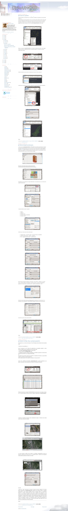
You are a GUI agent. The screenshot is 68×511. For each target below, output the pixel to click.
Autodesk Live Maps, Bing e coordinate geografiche (29, 341)
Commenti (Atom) (23, 508)
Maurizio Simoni (11, 23)
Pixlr (5, 79)
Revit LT (5, 83)
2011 (4, 61)
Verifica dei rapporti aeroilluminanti (26, 145)
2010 (4, 62)
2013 (4, 39)
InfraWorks (5, 74)
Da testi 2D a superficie (24, 15)
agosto (5, 49)
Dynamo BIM (6, 72)
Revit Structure (6, 84)
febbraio (5, 57)
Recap (5, 80)
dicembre (5, 40)
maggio (5, 53)
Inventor (5, 75)
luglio (5, 50)
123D (5, 66)
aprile (5, 54)
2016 (4, 35)
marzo (5, 55)
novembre (5, 41)
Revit (5, 81)
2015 (4, 36)
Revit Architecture (6, 82)
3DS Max (5, 67)
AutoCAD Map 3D (6, 71)
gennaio (5, 58)
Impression (6, 73)
